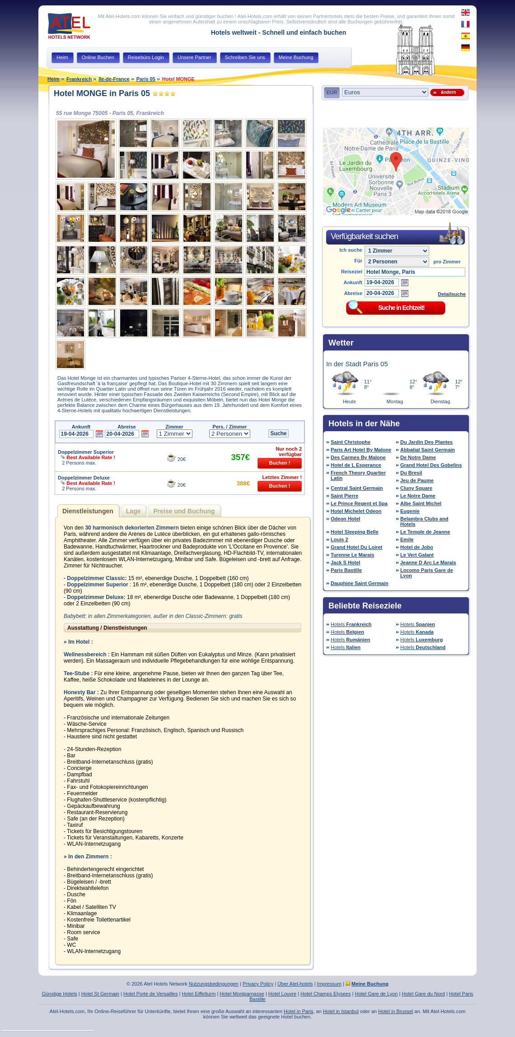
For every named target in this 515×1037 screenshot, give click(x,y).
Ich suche (350, 250)
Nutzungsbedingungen (214, 983)
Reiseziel (351, 271)
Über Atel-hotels (295, 983)
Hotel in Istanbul (341, 1011)
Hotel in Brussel (395, 1011)
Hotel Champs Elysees (325, 993)
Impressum (329, 983)
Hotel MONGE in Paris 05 (102, 93)
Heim (53, 79)
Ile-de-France (113, 79)
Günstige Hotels (59, 993)
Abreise (353, 293)
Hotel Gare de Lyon (376, 993)
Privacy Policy (258, 983)
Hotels (351, 624)
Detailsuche (452, 294)
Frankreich (79, 79)
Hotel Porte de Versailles (150, 993)
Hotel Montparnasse (242, 993)
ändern (447, 92)
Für (358, 260)
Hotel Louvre (282, 993)
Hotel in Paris (298, 1011)
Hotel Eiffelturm (198, 993)
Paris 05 (145, 79)
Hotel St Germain (100, 993)
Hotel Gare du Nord (423, 993)
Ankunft (352, 282)
